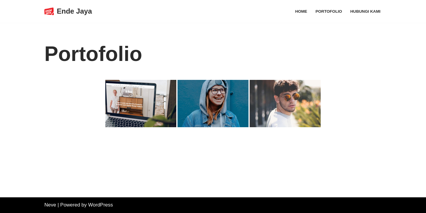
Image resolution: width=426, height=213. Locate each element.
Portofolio (328, 11)
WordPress (100, 205)
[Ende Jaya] (68, 11)
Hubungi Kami (365, 11)
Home (301, 11)
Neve (50, 205)
